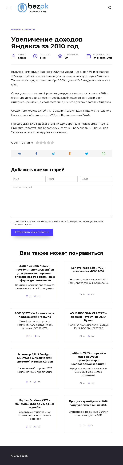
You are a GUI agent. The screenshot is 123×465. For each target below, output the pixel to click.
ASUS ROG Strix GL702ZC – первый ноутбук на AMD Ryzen (88, 316)
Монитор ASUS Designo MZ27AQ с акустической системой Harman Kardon (35, 357)
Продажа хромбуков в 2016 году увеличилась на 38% (88, 402)
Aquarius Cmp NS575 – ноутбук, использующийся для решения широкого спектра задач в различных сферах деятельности (35, 273)
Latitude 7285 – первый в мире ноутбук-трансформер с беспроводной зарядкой (88, 358)
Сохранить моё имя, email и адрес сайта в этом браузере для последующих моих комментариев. (59, 223)
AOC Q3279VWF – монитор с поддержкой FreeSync (35, 314)
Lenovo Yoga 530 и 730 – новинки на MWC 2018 (88, 269)
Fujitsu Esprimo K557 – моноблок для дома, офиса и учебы (35, 403)
